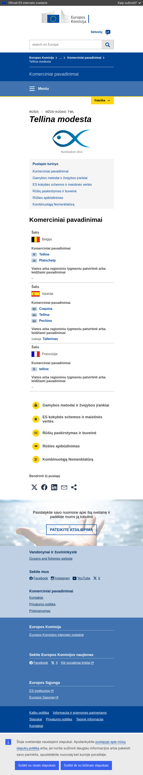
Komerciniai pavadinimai (84, 57)
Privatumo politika (42, 604)
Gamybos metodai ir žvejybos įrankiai (60, 178)
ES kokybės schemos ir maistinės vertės (62, 184)
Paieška (107, 44)
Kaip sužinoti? (129, 3)
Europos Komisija (41, 57)
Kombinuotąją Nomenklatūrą (54, 204)
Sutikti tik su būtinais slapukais (86, 765)
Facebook (38, 662)
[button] (34, 487)
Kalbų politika (39, 712)
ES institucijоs (39, 691)
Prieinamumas (39, 611)
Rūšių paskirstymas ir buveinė (55, 191)
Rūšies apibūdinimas (48, 198)
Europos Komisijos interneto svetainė (56, 635)
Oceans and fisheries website (51, 558)
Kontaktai (36, 597)
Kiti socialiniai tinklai (75, 662)
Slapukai (35, 719)
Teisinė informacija (89, 719)
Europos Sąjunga (42, 697)
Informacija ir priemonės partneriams (80, 712)
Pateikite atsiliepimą (71, 530)
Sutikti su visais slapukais (37, 765)
